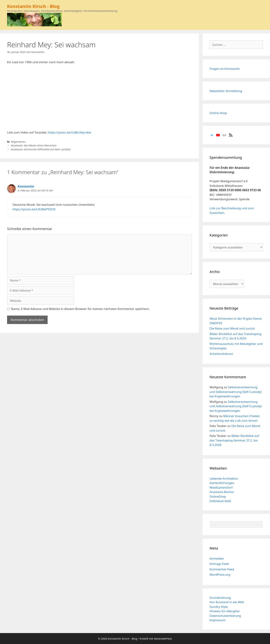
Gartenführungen (222, 483)
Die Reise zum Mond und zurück (232, 328)
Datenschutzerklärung (225, 616)
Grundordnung (220, 598)
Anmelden (217, 558)
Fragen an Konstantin (225, 69)
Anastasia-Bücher (222, 492)
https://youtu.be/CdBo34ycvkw (69, 132)
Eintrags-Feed (219, 564)
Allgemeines (18, 141)
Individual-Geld (220, 501)
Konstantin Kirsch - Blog (33, 6)
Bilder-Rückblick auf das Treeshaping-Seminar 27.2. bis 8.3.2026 (234, 440)
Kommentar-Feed (222, 569)
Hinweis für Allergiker (225, 611)
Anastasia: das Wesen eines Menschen (34, 145)
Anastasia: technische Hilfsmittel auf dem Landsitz (41, 149)
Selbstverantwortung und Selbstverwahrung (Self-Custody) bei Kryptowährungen (236, 391)
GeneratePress (163, 638)
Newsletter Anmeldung (226, 91)
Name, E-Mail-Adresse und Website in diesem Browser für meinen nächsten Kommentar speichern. (80, 309)
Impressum (218, 620)
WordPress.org (220, 574)
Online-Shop (218, 113)
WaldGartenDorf (221, 487)
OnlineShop (218, 496)
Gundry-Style (219, 607)
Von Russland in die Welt (227, 602)
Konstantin (26, 186)
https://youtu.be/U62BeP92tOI (34, 209)
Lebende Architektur (224, 478)
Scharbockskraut (221, 354)
